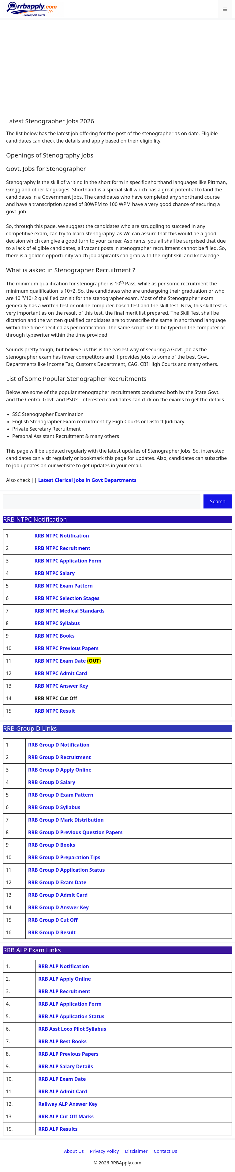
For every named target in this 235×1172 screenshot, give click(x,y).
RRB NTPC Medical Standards (70, 610)
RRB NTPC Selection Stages (67, 598)
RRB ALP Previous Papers (68, 1054)
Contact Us (165, 1151)
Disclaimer (136, 1151)
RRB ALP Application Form (69, 1003)
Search (218, 501)
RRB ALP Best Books (62, 1041)
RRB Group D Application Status (66, 869)
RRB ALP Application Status (71, 1016)
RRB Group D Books (51, 844)
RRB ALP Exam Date (62, 1079)
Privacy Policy (104, 1151)
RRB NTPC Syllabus (57, 623)
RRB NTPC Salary (55, 573)
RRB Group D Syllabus (54, 807)
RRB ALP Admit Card (62, 1091)
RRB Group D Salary (51, 782)
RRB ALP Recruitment (64, 991)
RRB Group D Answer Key (58, 907)
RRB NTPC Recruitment (62, 548)
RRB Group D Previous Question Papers (75, 832)
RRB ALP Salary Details (65, 1066)
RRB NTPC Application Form (68, 560)
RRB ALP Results (57, 1129)
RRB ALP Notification (63, 966)
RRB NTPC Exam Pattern (64, 585)
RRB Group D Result (52, 932)
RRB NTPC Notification (62, 535)
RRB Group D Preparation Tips (64, 857)
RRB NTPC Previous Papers (67, 648)
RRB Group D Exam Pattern (60, 794)
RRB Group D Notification (58, 744)
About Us (74, 1151)
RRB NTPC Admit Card (61, 673)
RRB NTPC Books (55, 635)
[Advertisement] (117, 71)
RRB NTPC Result (55, 710)
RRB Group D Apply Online (59, 769)
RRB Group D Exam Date (57, 882)
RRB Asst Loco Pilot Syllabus (72, 1029)
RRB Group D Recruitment (59, 757)
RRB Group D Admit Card (58, 895)
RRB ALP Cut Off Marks (66, 1116)
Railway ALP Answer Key (67, 1104)
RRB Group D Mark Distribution (66, 819)
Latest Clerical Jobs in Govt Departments (87, 480)
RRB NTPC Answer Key (61, 685)
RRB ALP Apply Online (64, 978)
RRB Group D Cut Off (53, 920)
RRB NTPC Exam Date (60, 660)
